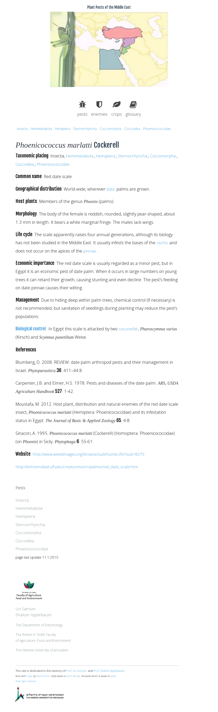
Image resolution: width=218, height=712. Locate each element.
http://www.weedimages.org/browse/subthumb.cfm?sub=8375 (93, 454)
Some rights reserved (27, 681)
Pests (21, 488)
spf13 (70, 676)
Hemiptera (66, 128)
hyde (78, 676)
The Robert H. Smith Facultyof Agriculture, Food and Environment (44, 637)
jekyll (115, 676)
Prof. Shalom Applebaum (110, 671)
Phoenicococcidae (163, 128)
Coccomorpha (115, 128)
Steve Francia (43, 676)
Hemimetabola (43, 128)
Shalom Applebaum (35, 615)
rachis (162, 242)
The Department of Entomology (40, 624)
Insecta (22, 128)
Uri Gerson (26, 609)
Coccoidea (138, 128)
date (110, 189)
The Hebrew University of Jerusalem (43, 650)
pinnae (89, 251)
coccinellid (129, 329)
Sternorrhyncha (89, 128)
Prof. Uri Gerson (76, 671)
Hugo (29, 676)
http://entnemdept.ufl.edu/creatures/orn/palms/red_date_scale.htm (81, 466)
